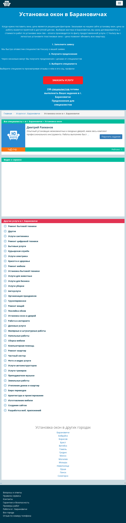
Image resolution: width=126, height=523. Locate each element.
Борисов (63, 439)
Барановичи (63, 432)
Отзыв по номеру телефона (17, 515)
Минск (63, 455)
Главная (8, 113)
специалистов (61, 89)
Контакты (8, 499)
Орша (63, 469)
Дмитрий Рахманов (40, 127)
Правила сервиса (12, 495)
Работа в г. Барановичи (15, 509)
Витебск (63, 445)
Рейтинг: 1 (117, 149)
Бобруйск (63, 435)
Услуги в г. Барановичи (28, 113)
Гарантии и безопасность (16, 502)
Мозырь (63, 462)
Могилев (63, 459)
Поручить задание (111, 136)
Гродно (63, 452)
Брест (63, 442)
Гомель (63, 449)
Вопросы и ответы (12, 492)
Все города (8, 512)
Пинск (63, 472)
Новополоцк (63, 465)
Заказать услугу (62, 80)
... (88, 134)
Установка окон (53, 121)
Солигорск (63, 475)
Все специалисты (13, 121)
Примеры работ (11, 505)
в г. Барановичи (34, 121)
